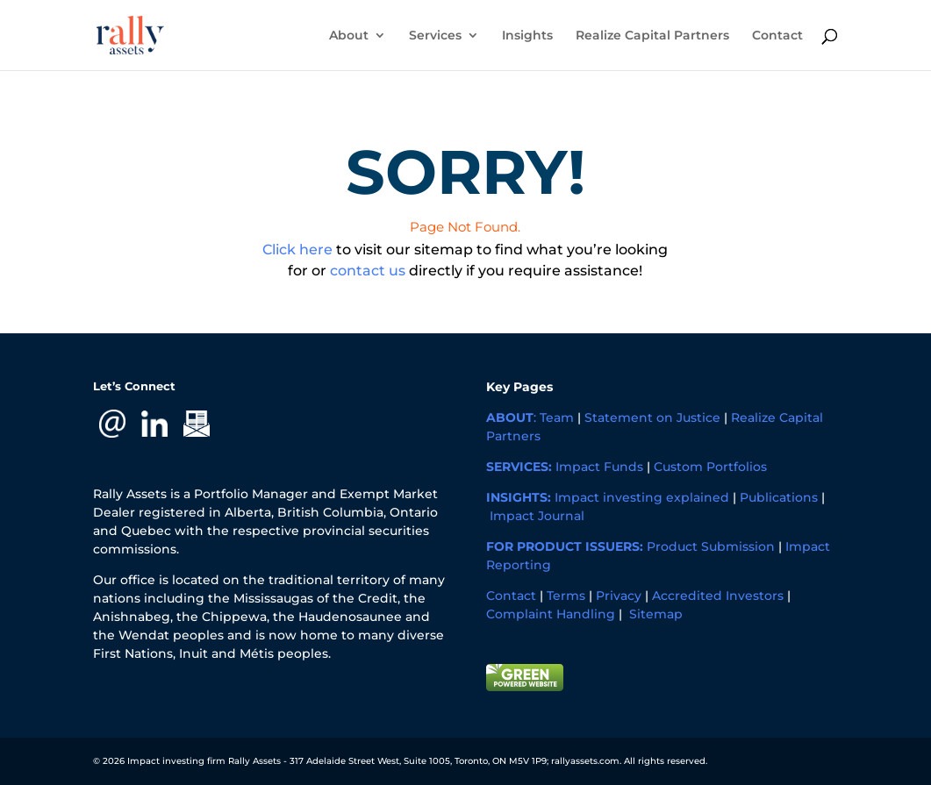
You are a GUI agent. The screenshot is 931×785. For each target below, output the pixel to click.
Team (557, 417)
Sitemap (656, 614)
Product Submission (711, 546)
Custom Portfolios (710, 467)
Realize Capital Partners (652, 36)
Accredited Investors (718, 595)
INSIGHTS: (518, 497)
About (349, 36)
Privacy (618, 595)
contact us (367, 270)
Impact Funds (599, 467)
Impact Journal (537, 516)
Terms (566, 595)
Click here (297, 249)
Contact (777, 36)
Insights (527, 36)
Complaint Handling (550, 614)
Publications (779, 497)
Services (435, 36)
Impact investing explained (642, 497)
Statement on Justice (652, 417)
